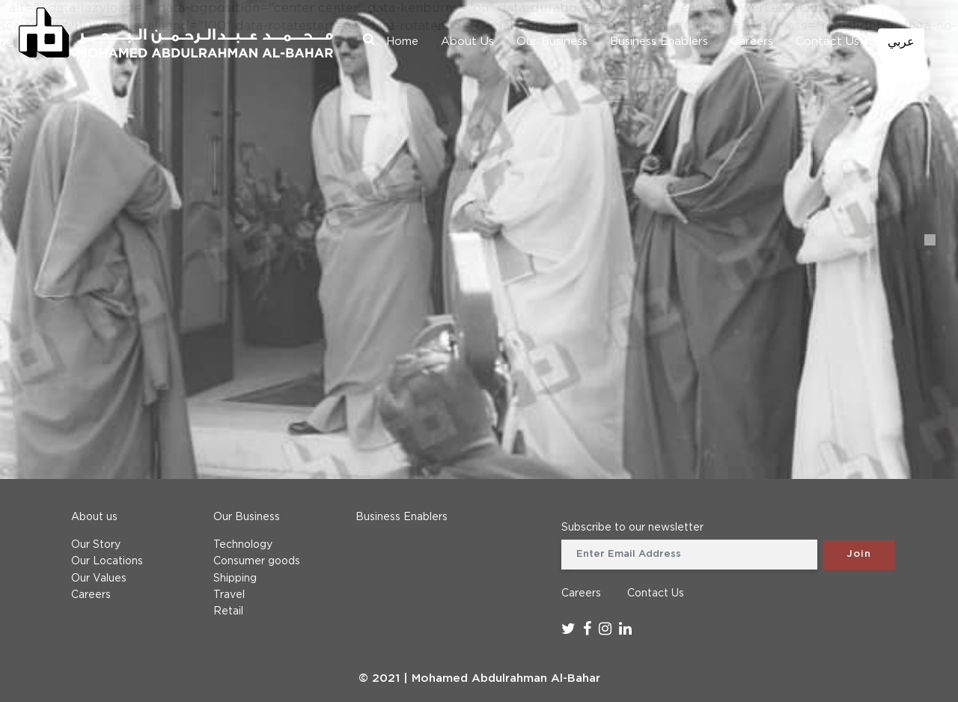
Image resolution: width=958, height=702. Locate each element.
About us (94, 517)
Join (858, 554)
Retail (228, 611)
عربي (901, 42)
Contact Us (827, 41)
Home (402, 41)
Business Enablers (659, 41)
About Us (467, 41)
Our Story (95, 544)
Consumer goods (256, 561)
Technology (242, 544)
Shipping (235, 578)
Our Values (98, 578)
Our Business (552, 41)
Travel (229, 594)
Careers (751, 41)
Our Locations (107, 561)
